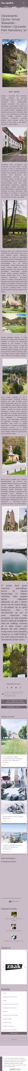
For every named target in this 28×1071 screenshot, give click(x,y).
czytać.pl (15, 901)
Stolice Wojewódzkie (10, 695)
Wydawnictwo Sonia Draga (10, 1015)
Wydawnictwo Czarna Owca (11, 1004)
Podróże (7, 692)
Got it (18, 1069)
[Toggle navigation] (24, 2)
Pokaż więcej (14, 1033)
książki (4, 993)
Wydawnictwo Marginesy (10, 1030)
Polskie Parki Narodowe (17, 692)
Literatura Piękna (7, 1019)
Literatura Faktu (7, 1022)
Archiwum (14, 1039)
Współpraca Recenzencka (10, 997)
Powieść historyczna (8, 1026)
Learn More (12, 1069)
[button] (3, 967)
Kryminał (5, 1011)
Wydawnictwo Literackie (9, 1008)
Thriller (4, 1000)
